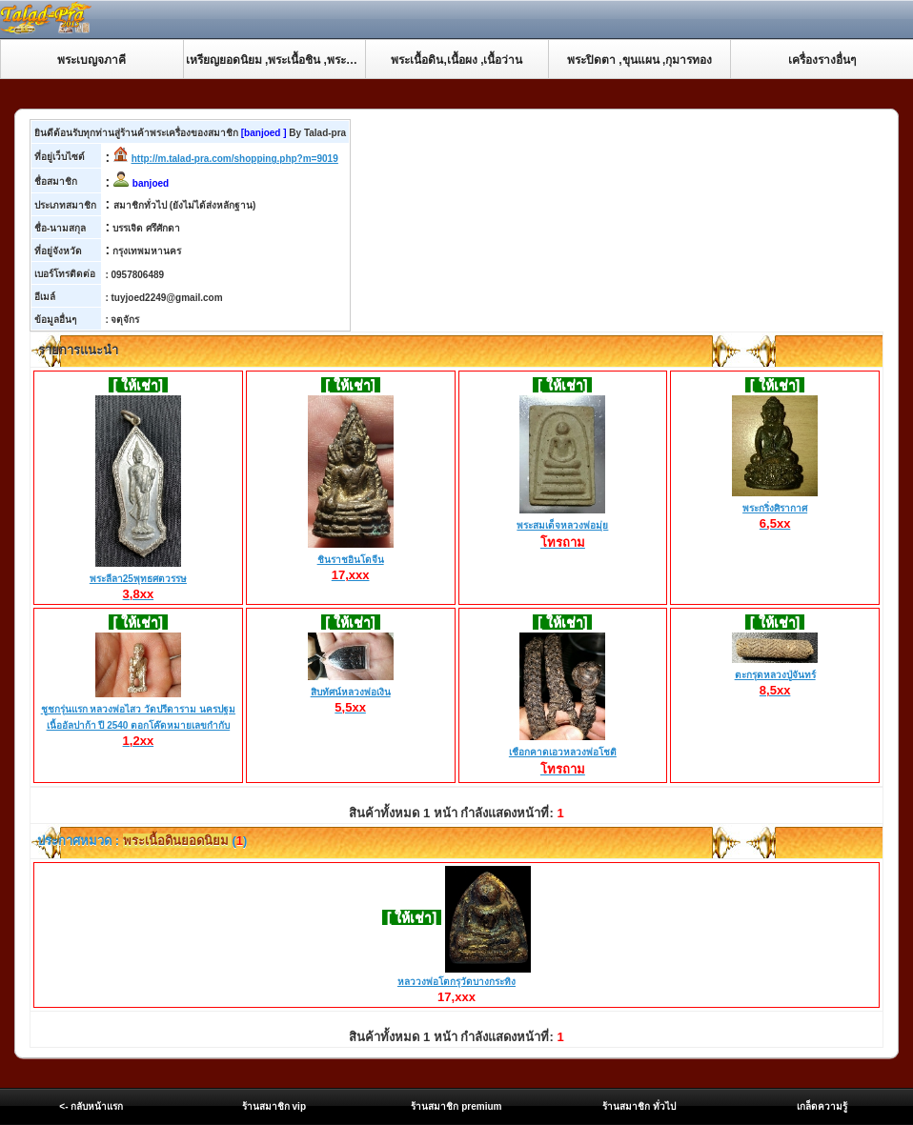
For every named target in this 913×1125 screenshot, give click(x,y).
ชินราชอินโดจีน (351, 560)
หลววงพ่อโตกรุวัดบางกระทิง (456, 981)
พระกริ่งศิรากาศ (775, 509)
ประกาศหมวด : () (141, 841)
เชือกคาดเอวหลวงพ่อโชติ (563, 753)
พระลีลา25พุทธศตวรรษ (138, 579)
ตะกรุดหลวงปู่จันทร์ (775, 675)
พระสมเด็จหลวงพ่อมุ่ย (562, 527)
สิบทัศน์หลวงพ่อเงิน (351, 692)
